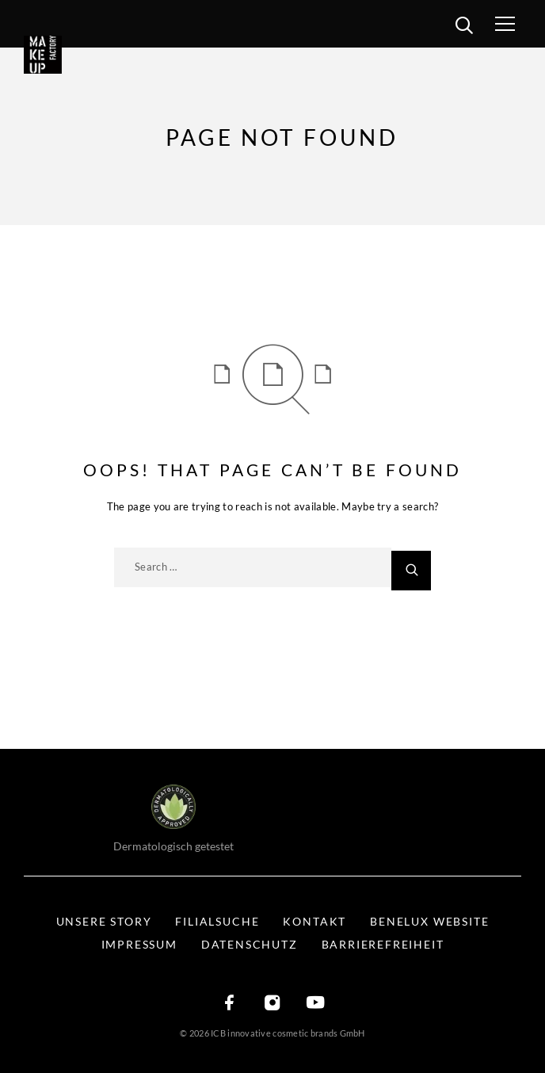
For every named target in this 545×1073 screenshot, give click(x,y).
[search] (464, 28)
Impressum (139, 944)
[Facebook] (229, 1003)
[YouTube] (315, 1003)
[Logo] (65, 55)
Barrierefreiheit (383, 944)
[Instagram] (272, 1003)
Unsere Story (104, 921)
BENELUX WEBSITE (429, 921)
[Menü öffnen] (520, 24)
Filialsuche (217, 921)
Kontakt (314, 921)
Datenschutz (249, 944)
